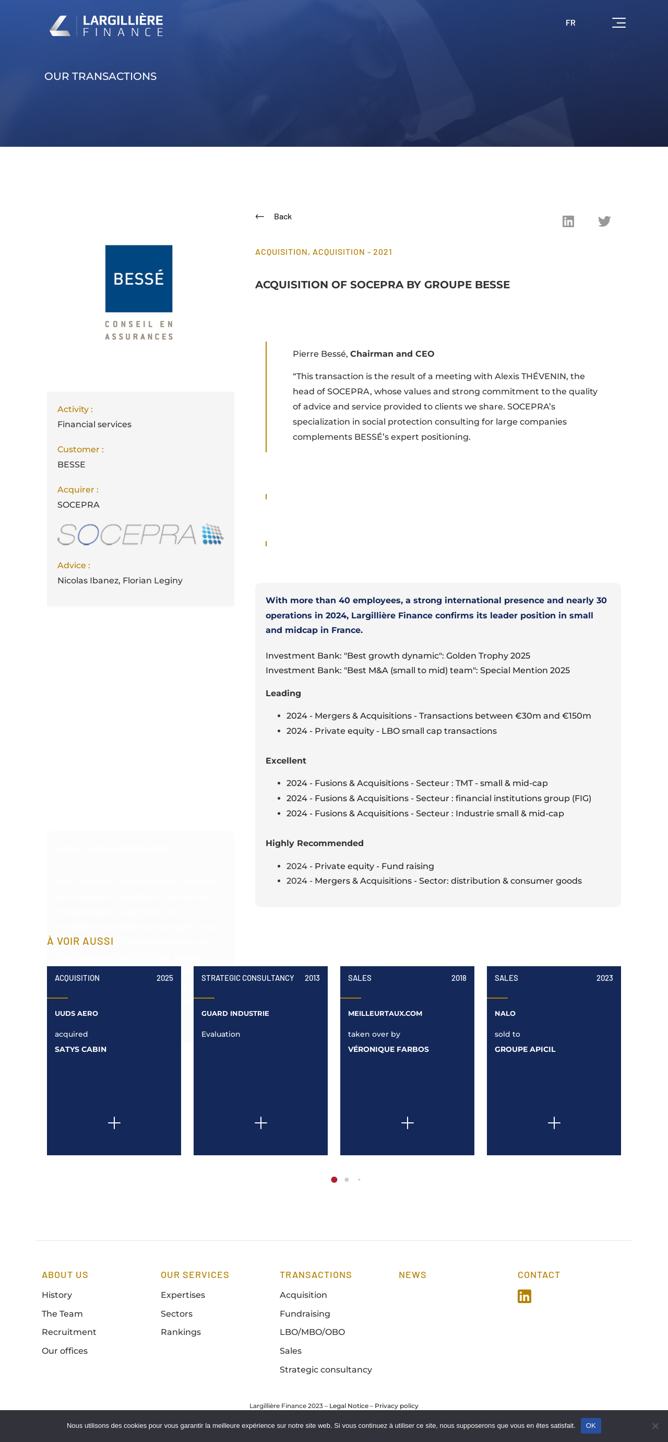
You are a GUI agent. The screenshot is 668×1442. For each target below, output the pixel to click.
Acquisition (77, 978)
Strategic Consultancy (247, 978)
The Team (62, 1314)
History (57, 1295)
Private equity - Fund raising (374, 866)
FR (571, 22)
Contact (539, 1274)
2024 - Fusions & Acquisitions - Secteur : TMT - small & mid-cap (417, 783)
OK (591, 1425)
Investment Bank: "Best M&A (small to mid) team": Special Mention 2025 (418, 670)
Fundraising (305, 1314)
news (413, 1274)
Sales (360, 978)
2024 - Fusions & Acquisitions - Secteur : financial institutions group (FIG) (439, 798)
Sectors (177, 1314)
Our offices (65, 1351)
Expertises (183, 1295)
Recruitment (69, 1332)
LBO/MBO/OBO (312, 1332)
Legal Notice (348, 1406)
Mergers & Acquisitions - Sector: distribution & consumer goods (448, 881)
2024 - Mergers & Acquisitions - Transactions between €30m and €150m (439, 716)
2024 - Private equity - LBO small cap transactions (392, 731)
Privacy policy (397, 1406)
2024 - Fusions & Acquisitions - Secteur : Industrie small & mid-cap (425, 813)
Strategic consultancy (326, 1370)
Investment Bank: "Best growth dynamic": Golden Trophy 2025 (398, 656)
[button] (568, 221)
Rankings (181, 1332)
